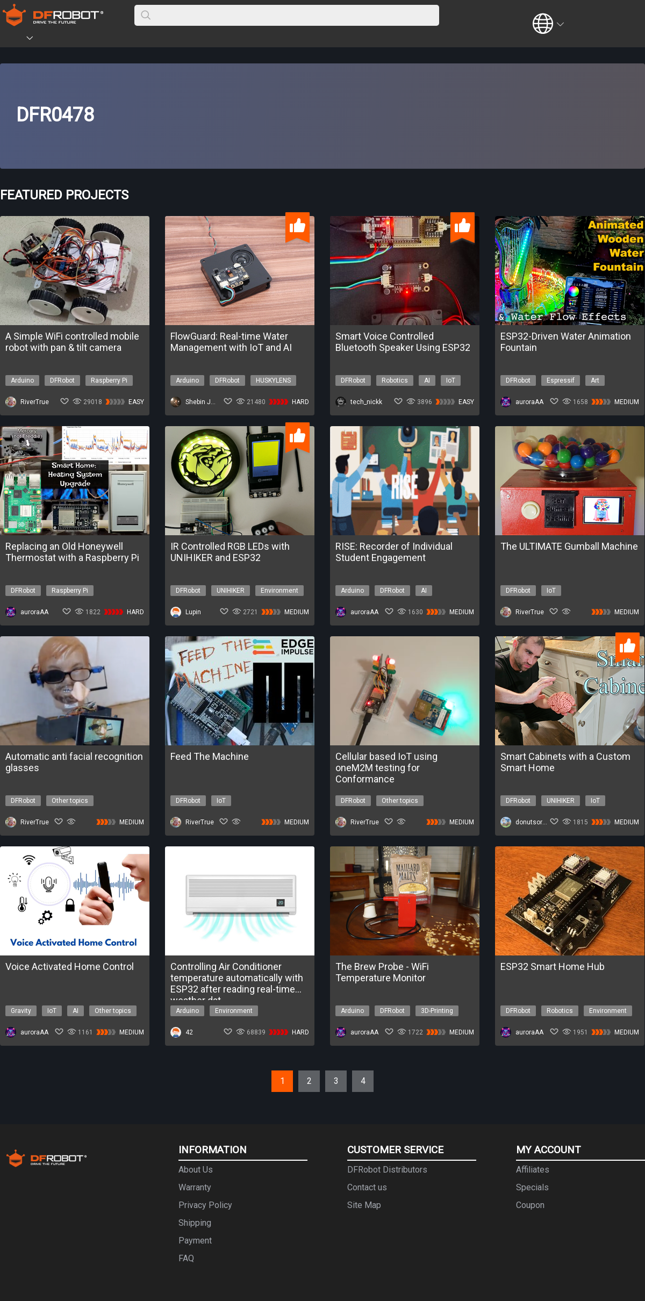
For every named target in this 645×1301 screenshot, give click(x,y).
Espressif (561, 380)
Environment (279, 590)
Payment (195, 1240)
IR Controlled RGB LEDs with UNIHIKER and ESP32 (230, 552)
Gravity (21, 1011)
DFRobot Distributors (387, 1170)
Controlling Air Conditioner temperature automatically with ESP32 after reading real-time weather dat (236, 978)
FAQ (186, 1258)
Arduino (22, 380)
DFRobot (62, 380)
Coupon (530, 1205)
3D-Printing (437, 1011)
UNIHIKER (231, 590)
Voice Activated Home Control (69, 966)
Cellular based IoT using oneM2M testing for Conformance (386, 768)
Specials (532, 1187)
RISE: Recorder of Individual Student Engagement (394, 552)
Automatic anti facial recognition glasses (74, 762)
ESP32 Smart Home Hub (552, 966)
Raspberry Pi (109, 380)
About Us (195, 1170)
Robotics (395, 380)
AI (427, 380)
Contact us (367, 1187)
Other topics (70, 800)
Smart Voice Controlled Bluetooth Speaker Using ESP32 (402, 341)
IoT (450, 380)
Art (595, 380)
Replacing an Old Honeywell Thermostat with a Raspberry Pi (72, 552)
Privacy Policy (205, 1205)
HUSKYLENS (273, 380)
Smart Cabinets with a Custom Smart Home (565, 762)
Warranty (194, 1187)
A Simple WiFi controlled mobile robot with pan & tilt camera (72, 341)
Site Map (364, 1205)
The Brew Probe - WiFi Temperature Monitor (382, 972)
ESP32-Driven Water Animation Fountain (565, 341)
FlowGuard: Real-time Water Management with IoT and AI (231, 341)
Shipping (194, 1223)
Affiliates (532, 1170)
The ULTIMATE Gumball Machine (569, 546)
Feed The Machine (209, 756)
